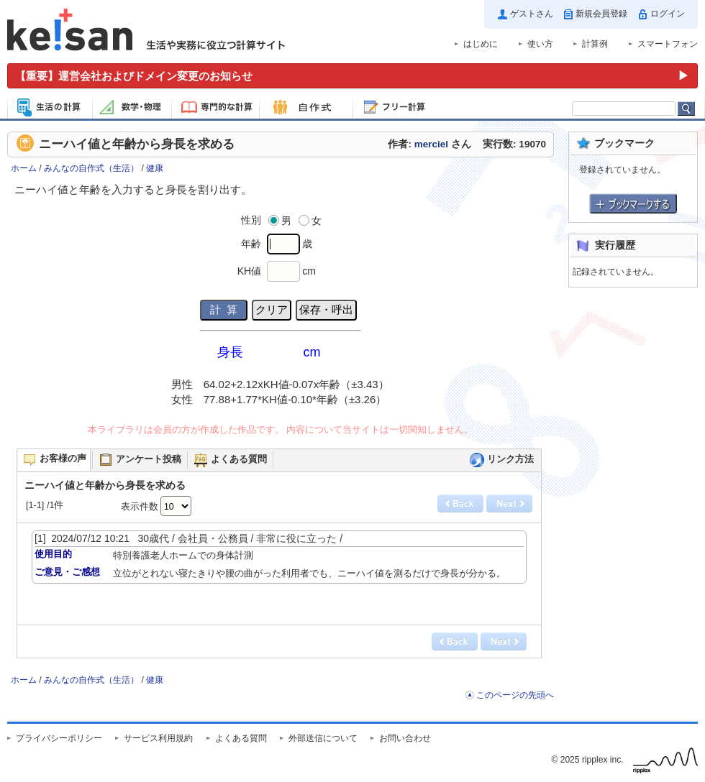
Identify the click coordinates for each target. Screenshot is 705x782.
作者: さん (429, 144)
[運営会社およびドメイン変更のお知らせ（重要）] (352, 75)
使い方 (540, 44)
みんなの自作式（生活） (91, 168)
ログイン (667, 14)
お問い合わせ (405, 738)
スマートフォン (667, 44)
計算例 (595, 44)
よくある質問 (241, 738)
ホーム (24, 168)
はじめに (480, 44)
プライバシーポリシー (59, 738)
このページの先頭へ (515, 695)
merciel (431, 144)
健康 (154, 168)
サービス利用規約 (158, 738)
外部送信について (323, 738)
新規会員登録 (601, 14)
